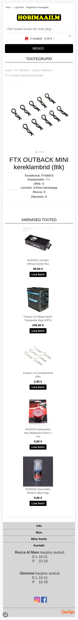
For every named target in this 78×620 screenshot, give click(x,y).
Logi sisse (19, 7)
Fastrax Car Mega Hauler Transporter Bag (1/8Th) (38, 318)
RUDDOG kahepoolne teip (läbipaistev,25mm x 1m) (38, 433)
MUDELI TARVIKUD (42, 70)
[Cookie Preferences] (5, 614)
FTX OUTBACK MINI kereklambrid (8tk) (24, 75)
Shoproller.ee (68, 612)
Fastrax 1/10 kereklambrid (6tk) (38, 374)
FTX (48, 179)
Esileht (8, 70)
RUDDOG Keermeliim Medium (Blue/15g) (38, 491)
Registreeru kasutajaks (37, 7)
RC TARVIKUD (22, 70)
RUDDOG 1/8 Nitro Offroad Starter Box (38, 262)
